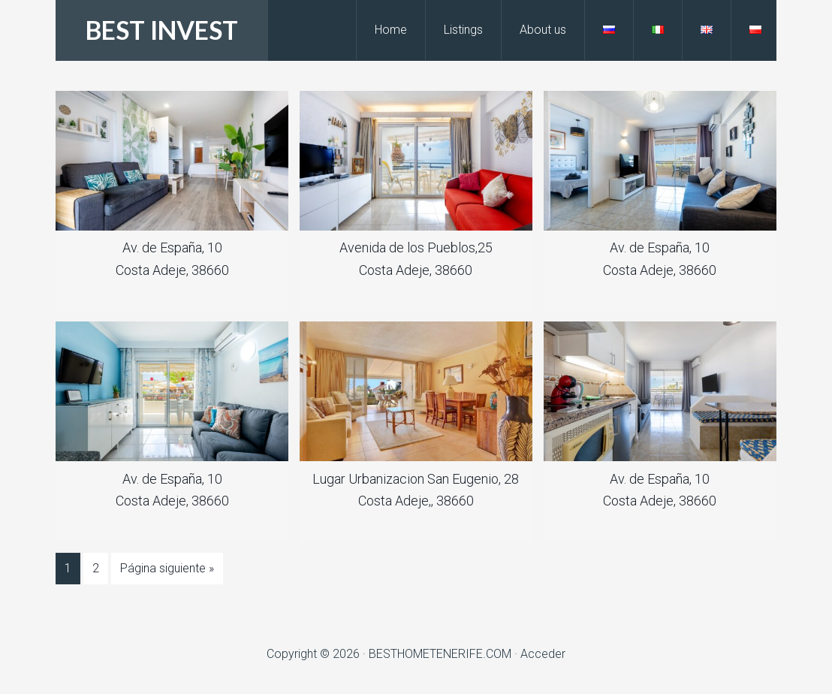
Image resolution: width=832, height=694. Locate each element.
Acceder (542, 654)
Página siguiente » (167, 568)
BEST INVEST (162, 29)
